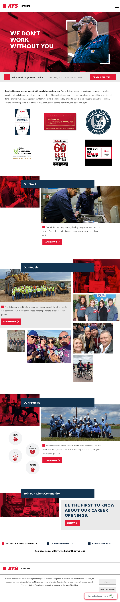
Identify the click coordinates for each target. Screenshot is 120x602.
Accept (107, 582)
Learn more (50, 242)
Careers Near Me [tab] (60, 543)
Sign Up (71, 523)
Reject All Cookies (107, 589)
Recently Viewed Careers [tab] (20, 543)
